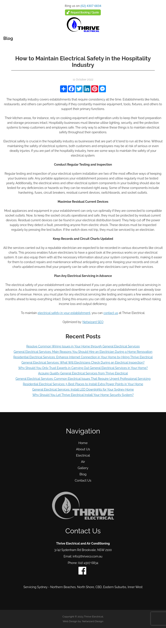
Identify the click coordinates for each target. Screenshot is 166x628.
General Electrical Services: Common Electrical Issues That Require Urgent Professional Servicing (83, 378)
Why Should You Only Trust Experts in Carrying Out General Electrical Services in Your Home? (83, 368)
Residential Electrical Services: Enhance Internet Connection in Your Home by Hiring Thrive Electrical (83, 357)
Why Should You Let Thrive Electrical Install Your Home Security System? (83, 395)
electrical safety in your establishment (64, 313)
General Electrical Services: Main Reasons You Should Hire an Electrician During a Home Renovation (83, 351)
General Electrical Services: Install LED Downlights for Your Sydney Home (83, 389)
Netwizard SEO (93, 322)
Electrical (83, 455)
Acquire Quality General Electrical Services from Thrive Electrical (83, 373)
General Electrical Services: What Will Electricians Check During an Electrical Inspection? (83, 362)
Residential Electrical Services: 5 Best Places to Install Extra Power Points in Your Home (83, 384)
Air (83, 462)
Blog (83, 474)
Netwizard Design (92, 621)
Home (83, 443)
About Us (83, 449)
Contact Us (83, 480)
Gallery (83, 468)
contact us (111, 313)
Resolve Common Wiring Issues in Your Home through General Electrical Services (83, 346)
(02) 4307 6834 (91, 6)
